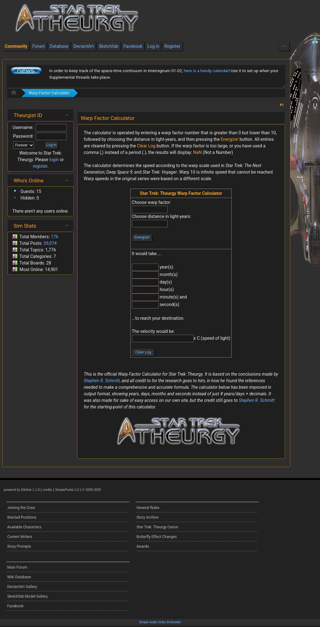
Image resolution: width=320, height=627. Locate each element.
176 (54, 236)
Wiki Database (19, 577)
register (40, 166)
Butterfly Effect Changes (157, 537)
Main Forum (17, 567)
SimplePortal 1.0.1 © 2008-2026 (78, 489)
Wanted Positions (21, 517)
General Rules (148, 508)
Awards (143, 546)
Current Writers (19, 537)
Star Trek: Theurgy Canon (157, 527)
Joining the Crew (21, 508)
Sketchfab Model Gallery (27, 596)
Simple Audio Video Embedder (160, 622)
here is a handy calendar (206, 70)
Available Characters (24, 527)
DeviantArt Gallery (22, 587)
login (54, 159)
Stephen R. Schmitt (102, 380)
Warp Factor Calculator (49, 93)
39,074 (50, 243)
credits (47, 489)
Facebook (15, 606)
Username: (22, 127)
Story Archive (147, 517)
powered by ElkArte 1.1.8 (22, 489)
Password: (23, 136)
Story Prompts (19, 546)
